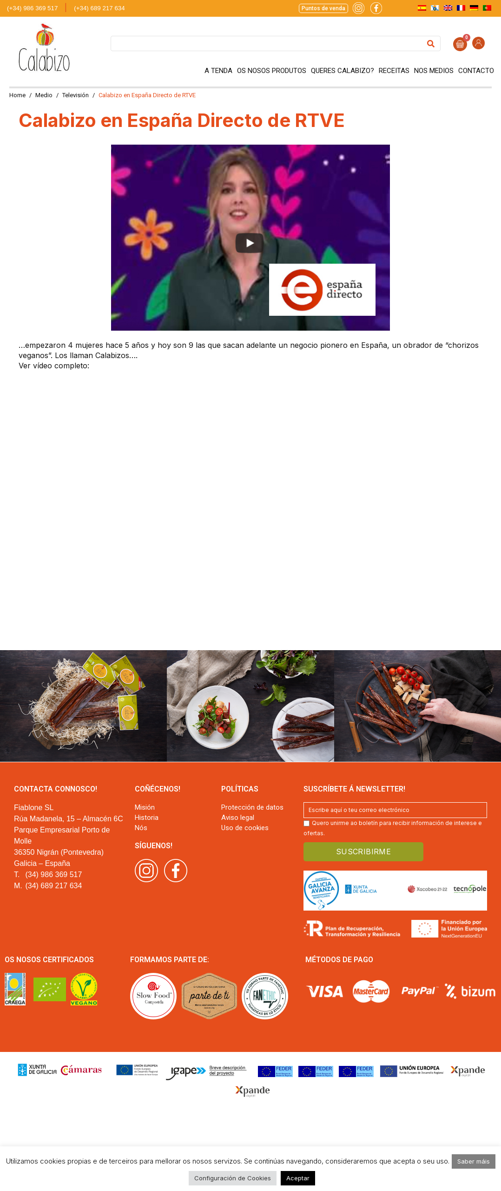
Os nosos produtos (271, 71)
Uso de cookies (245, 828)
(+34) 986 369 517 (32, 8)
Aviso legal (237, 817)
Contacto (476, 71)
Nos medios (434, 71)
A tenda (218, 71)
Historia (146, 817)
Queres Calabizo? (342, 71)
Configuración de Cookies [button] (232, 1178)
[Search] (431, 43)
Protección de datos (252, 807)
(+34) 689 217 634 (99, 8)
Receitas (394, 71)
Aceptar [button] (298, 1178)
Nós (141, 828)
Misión (145, 807)
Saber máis (473, 1161)
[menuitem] (421, 7)
